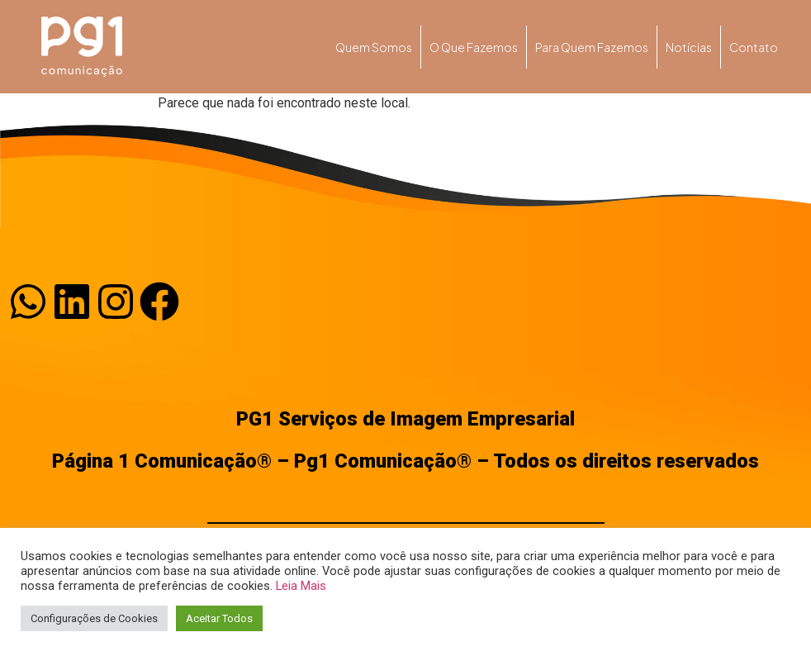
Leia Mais (301, 585)
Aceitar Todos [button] (219, 618)
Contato (753, 47)
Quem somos (373, 47)
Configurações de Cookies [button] (94, 618)
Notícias (689, 47)
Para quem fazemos (591, 47)
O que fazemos (473, 47)
